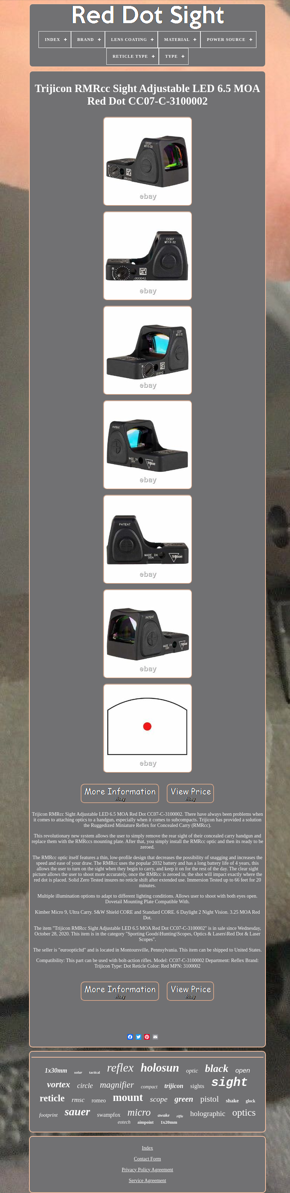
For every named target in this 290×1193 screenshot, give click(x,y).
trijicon (173, 1085)
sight (229, 1083)
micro (139, 1112)
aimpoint (145, 1122)
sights (197, 1086)
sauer (77, 1111)
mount (128, 1097)
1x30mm (56, 1070)
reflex (120, 1067)
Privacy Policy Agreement (147, 1169)
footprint (48, 1115)
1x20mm (169, 1122)
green (184, 1099)
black (216, 1068)
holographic (207, 1113)
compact (149, 1086)
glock (250, 1101)
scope (159, 1099)
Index (147, 1148)
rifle (180, 1116)
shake (232, 1100)
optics (244, 1112)
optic (192, 1070)
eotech (124, 1122)
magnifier (117, 1084)
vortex (58, 1084)
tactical (94, 1072)
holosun (160, 1067)
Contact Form (147, 1159)
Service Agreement (147, 1180)
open (242, 1070)
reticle (52, 1098)
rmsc (78, 1099)
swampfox (109, 1115)
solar (78, 1072)
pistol (209, 1098)
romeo (99, 1100)
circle (85, 1085)
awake (164, 1115)
